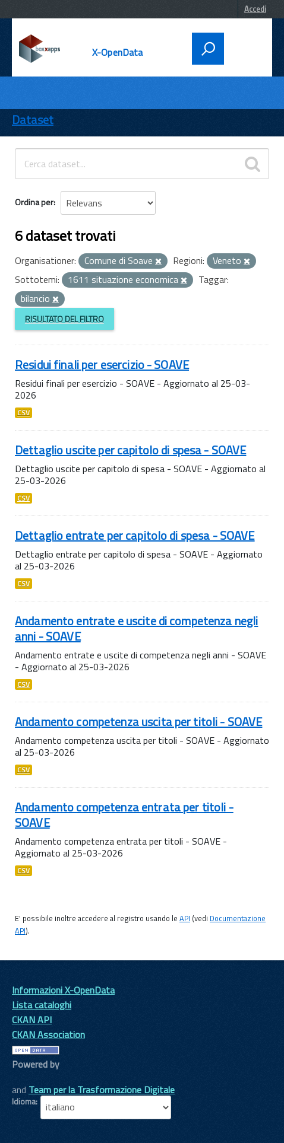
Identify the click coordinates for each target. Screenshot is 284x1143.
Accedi (255, 9)
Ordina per (34, 202)
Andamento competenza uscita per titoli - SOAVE (138, 721)
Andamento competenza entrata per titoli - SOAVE (124, 815)
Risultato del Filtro (64, 319)
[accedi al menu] (244, 47)
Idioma (24, 1101)
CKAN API (32, 1020)
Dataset (32, 119)
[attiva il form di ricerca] (208, 49)
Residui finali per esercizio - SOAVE (102, 364)
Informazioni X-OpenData (63, 990)
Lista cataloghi (41, 1005)
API (184, 918)
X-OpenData (117, 52)
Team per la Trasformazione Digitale (102, 1089)
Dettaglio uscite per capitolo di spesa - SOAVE (130, 450)
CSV (23, 412)
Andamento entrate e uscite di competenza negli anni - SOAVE (136, 628)
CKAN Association (48, 1034)
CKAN (32, 1077)
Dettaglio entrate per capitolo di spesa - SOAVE (135, 535)
